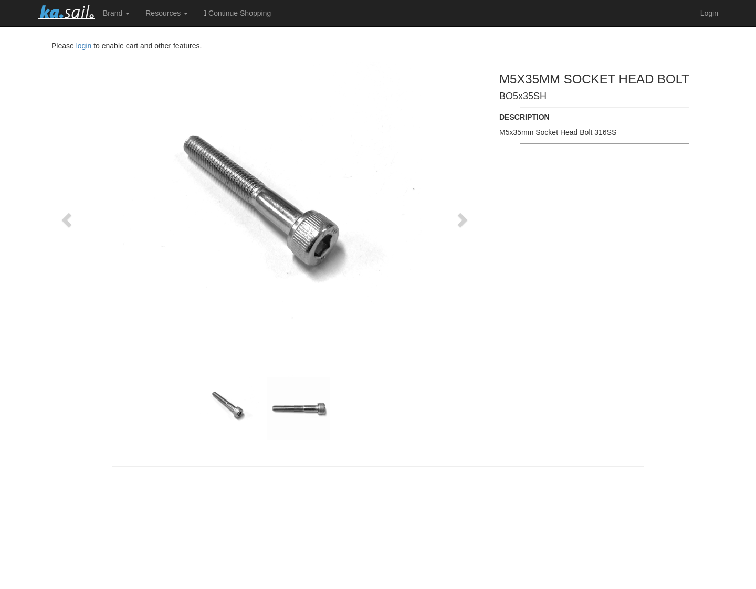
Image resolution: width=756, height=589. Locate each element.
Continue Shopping (237, 13)
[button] (67, 219)
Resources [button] (166, 13)
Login (709, 13)
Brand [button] (116, 13)
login (84, 45)
